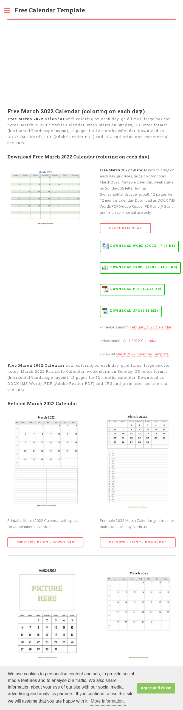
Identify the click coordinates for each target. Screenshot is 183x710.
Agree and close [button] (156, 688)
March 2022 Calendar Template (142, 354)
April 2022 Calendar (140, 340)
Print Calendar (125, 228)
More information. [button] (108, 701)
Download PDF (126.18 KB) (135, 289)
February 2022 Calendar (150, 327)
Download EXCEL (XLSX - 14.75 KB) (143, 267)
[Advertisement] (91, 61)
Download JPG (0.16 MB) (134, 310)
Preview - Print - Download (45, 542)
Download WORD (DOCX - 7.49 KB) (142, 246)
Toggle (10, 10)
